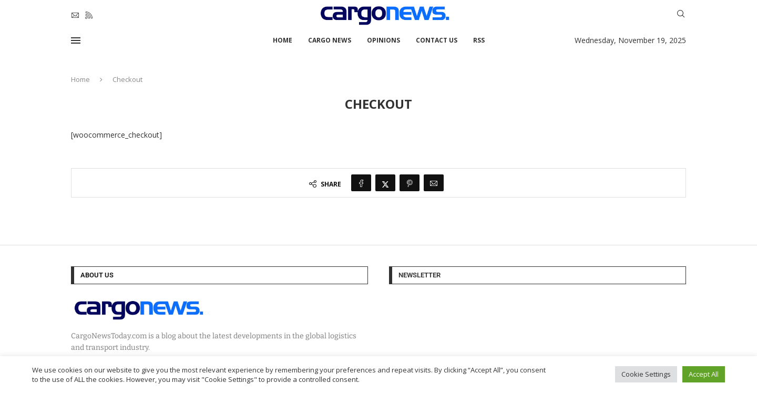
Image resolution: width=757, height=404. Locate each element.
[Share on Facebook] (361, 182)
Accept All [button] (704, 374)
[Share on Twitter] (385, 182)
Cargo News (329, 40)
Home (282, 40)
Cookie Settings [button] (646, 374)
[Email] (75, 15)
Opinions (383, 40)
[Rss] (89, 15)
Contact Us (436, 40)
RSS (479, 40)
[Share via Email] (434, 182)
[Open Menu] (75, 40)
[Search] (681, 15)
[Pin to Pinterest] (410, 182)
